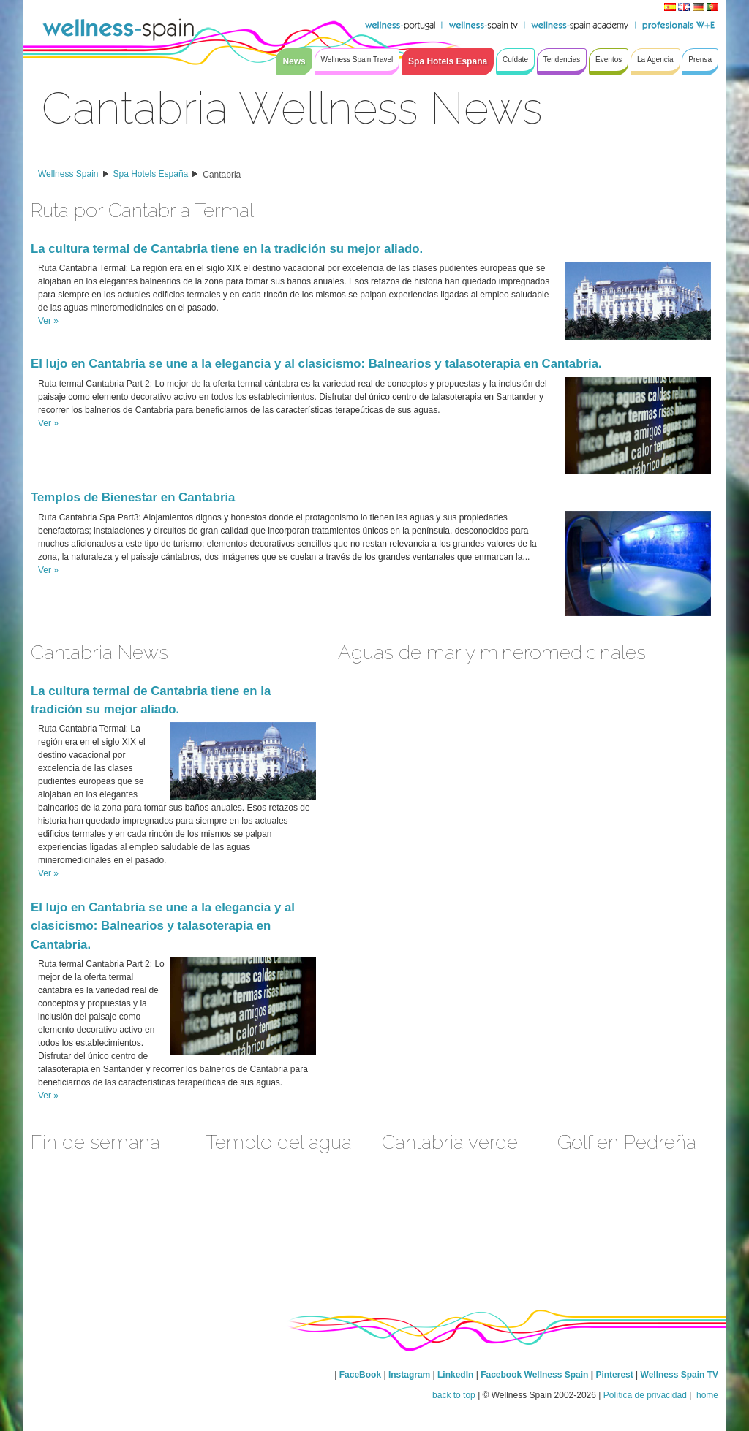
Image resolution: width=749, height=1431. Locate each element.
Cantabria (222, 175)
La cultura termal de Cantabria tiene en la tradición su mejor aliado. (227, 249)
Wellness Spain (68, 174)
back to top (453, 1395)
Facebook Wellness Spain (534, 1375)
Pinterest (615, 1375)
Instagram (409, 1375)
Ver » (48, 321)
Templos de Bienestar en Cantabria (133, 497)
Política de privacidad (645, 1395)
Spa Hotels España (151, 174)
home (706, 1395)
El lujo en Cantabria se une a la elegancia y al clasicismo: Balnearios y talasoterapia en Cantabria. (316, 364)
